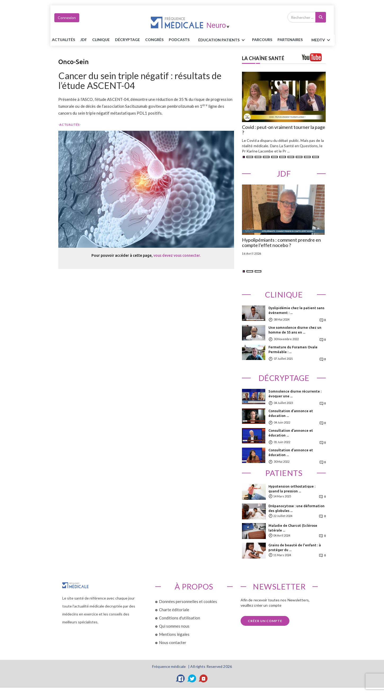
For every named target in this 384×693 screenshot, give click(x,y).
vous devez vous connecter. (177, 255)
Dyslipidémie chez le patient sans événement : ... (296, 310)
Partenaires (290, 39)
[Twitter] (192, 678)
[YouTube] (204, 678)
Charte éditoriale (174, 609)
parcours (262, 39)
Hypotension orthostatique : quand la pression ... (291, 488)
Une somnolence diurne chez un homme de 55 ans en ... (294, 330)
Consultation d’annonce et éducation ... (290, 413)
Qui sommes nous (174, 626)
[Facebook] (181, 678)
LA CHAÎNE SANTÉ (263, 58)
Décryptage (127, 39)
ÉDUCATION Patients (222, 40)
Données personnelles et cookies (188, 601)
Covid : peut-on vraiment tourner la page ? (283, 130)
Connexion (67, 17)
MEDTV (321, 40)
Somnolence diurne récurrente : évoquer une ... (294, 393)
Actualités (63, 39)
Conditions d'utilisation (179, 617)
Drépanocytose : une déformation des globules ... (296, 508)
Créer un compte (265, 621)
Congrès (154, 39)
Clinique (101, 39)
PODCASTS (179, 39)
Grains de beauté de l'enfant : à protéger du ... (294, 547)
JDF (83, 39)
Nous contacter (172, 642)
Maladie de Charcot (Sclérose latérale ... (292, 528)
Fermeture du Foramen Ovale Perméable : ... (292, 349)
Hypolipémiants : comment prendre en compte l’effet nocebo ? (281, 242)
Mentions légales (174, 634)
